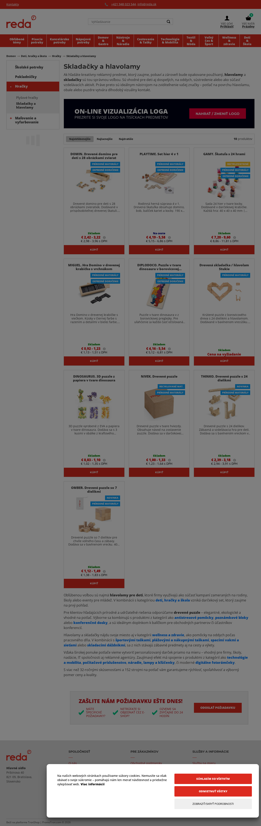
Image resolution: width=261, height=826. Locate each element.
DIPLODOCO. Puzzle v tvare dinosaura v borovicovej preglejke (159, 269)
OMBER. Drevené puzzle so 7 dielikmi (94, 490)
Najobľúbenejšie (79, 139)
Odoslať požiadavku (217, 708)
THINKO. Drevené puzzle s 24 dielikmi (224, 378)
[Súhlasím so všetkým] (213, 779)
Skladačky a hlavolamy (26, 105)
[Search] (168, 21)
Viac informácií (93, 784)
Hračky (21, 86)
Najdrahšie (126, 139)
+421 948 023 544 (123, 4)
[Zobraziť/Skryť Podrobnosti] (213, 804)
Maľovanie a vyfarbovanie (27, 120)
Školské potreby (29, 67)
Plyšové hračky (27, 97)
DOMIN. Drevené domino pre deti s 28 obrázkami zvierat (94, 156)
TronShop (33, 822)
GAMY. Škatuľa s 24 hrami (224, 154)
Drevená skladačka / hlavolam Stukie (224, 267)
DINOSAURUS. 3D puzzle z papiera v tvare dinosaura (94, 378)
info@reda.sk (147, 4)
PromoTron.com (51, 822)
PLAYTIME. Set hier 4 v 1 (159, 154)
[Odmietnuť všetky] (213, 791)
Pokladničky (26, 76)
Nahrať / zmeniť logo (218, 113)
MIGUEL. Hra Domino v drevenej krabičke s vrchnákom (94, 267)
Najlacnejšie (104, 139)
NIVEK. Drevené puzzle (159, 376)
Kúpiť (94, 249)
